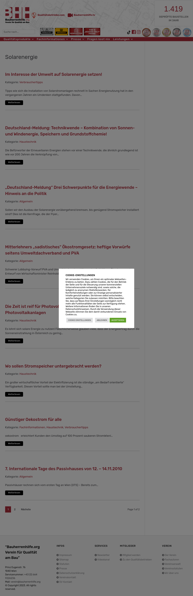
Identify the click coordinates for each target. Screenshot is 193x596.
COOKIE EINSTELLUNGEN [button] (79, 320)
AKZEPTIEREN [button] (117, 320)
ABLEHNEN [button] (102, 320)
